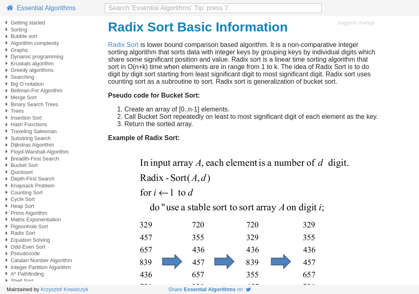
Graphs (19, 50)
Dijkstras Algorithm (32, 145)
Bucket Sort (24, 165)
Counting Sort (27, 192)
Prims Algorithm (29, 213)
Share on (209, 289)
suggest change (356, 23)
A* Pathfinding (27, 274)
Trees (17, 111)
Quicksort (22, 172)
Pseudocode (25, 253)
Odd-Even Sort (28, 247)
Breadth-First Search (35, 159)
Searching (22, 77)
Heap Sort (22, 206)
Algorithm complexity (35, 43)
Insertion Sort (26, 118)
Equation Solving (30, 240)
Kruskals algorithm (32, 63)
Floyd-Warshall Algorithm (40, 152)
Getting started (28, 23)
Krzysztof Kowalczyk (64, 289)
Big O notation (27, 84)
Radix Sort (23, 233)
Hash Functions (29, 124)
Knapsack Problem (32, 186)
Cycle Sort (23, 199)
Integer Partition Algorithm (41, 267)
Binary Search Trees (34, 104)
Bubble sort (24, 36)
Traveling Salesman (34, 131)
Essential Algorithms (41, 7)
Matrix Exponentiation (36, 219)
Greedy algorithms (32, 70)
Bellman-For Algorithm (37, 90)
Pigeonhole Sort (29, 226)
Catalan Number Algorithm (41, 260)
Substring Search (31, 138)
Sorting (19, 30)
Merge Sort (23, 97)
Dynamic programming (37, 56)
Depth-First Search (32, 179)
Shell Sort (22, 281)
